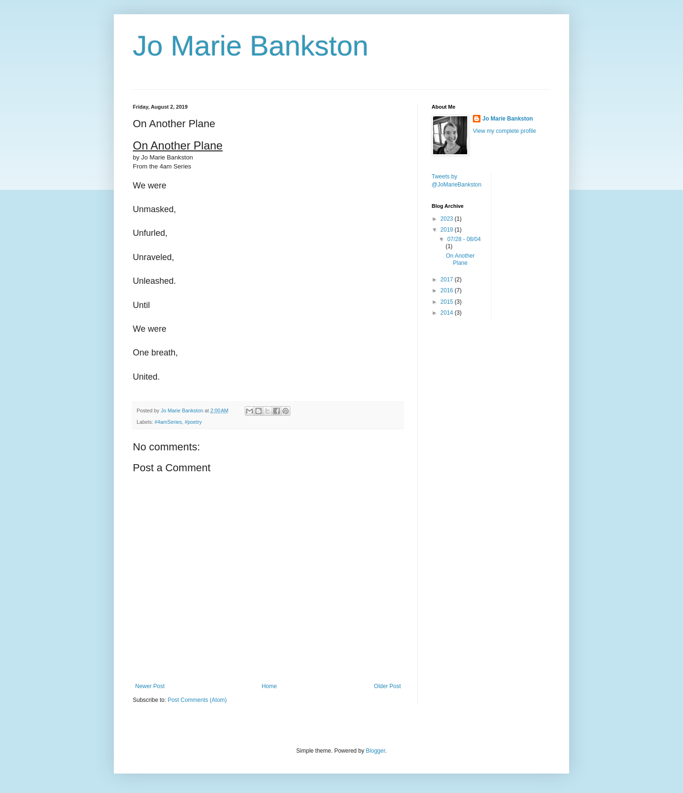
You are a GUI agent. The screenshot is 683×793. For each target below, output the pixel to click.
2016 (448, 290)
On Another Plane (460, 259)
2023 (448, 218)
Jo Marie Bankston (251, 46)
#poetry (193, 422)
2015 (448, 302)
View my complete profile (504, 131)
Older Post (387, 686)
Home (269, 686)
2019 (448, 229)
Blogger (375, 750)
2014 (448, 312)
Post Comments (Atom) (197, 700)
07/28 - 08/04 (464, 239)
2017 (448, 279)
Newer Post (150, 686)
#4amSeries (168, 422)
